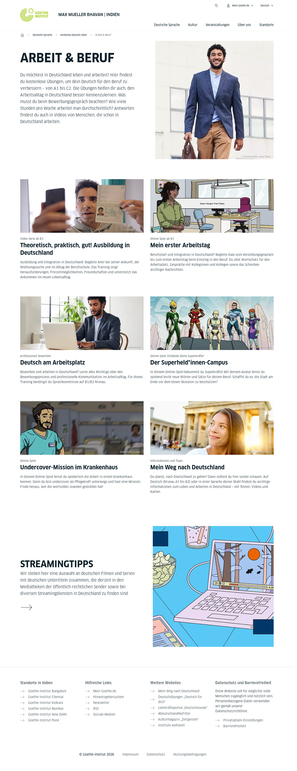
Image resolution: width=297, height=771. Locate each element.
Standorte (266, 25)
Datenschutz (156, 754)
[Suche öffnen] (216, 5)
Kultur (192, 25)
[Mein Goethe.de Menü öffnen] (240, 5)
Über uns (244, 25)
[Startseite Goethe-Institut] (34, 15)
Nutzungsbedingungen (189, 754)
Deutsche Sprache (167, 25)
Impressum (130, 754)
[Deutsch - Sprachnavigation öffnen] (267, 5)
